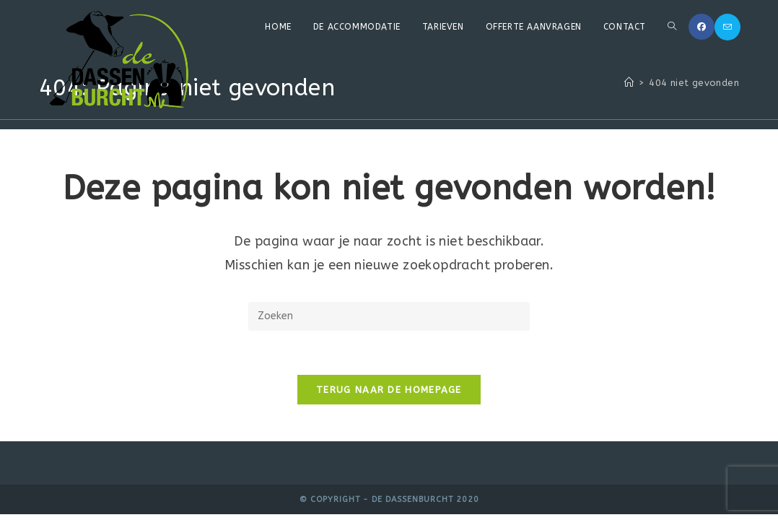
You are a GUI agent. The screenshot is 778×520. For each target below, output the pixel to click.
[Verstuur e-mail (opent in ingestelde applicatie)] (727, 27)
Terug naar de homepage (389, 389)
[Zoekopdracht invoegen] (389, 316)
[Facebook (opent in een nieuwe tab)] (701, 27)
